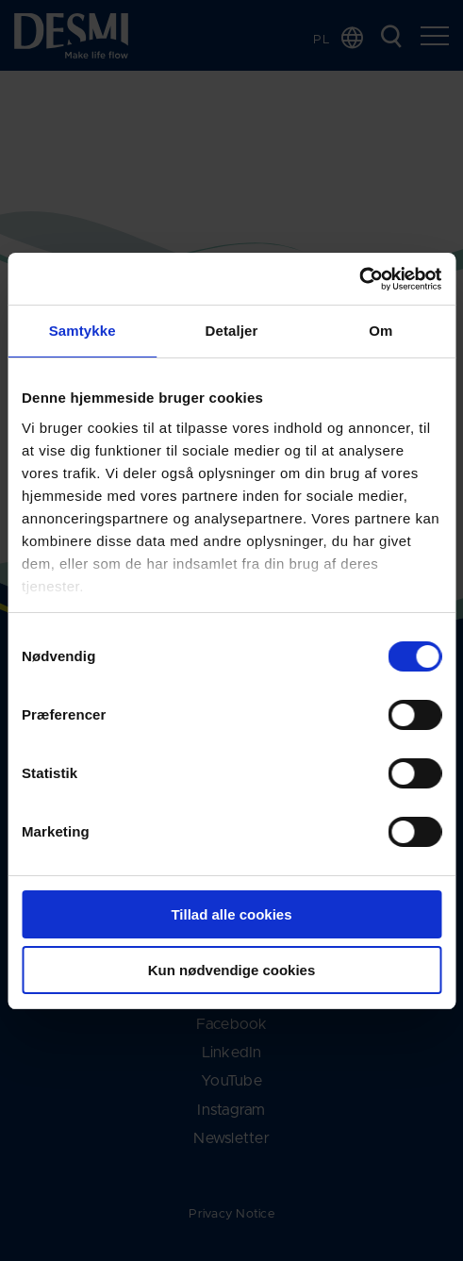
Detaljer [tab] (232, 331)
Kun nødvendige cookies (232, 970)
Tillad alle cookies (231, 914)
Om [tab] (380, 331)
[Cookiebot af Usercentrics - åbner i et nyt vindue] (358, 279)
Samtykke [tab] (82, 331)
